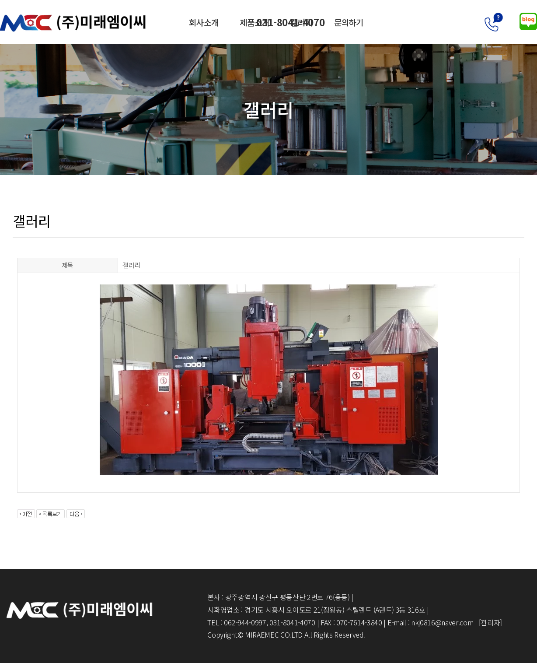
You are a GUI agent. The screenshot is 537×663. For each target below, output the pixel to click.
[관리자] (490, 622)
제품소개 (254, 22)
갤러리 (303, 22)
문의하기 (350, 22)
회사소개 (203, 22)
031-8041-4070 (472, 22)
